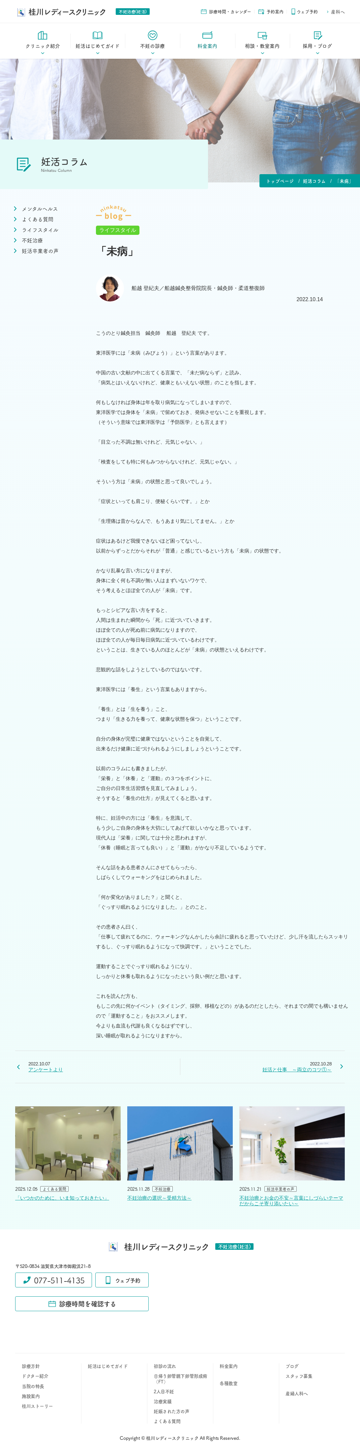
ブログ (292, 1366)
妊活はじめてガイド (108, 1366)
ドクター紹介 (35, 1376)
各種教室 (228, 1383)
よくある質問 (167, 1421)
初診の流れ (165, 1366)
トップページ (280, 180)
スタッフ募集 (298, 1376)
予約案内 (271, 11)
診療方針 (31, 1366)
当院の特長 (33, 1386)
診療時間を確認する (82, 1304)
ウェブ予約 (304, 11)
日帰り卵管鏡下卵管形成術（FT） (180, 1378)
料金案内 (228, 1366)
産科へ (335, 11)
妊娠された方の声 (172, 1411)
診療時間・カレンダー (225, 11)
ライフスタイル (117, 230)
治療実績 (162, 1401)
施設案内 (31, 1396)
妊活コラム (314, 180)
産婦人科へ (296, 1393)
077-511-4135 (53, 1280)
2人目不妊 (164, 1391)
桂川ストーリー (37, 1406)
